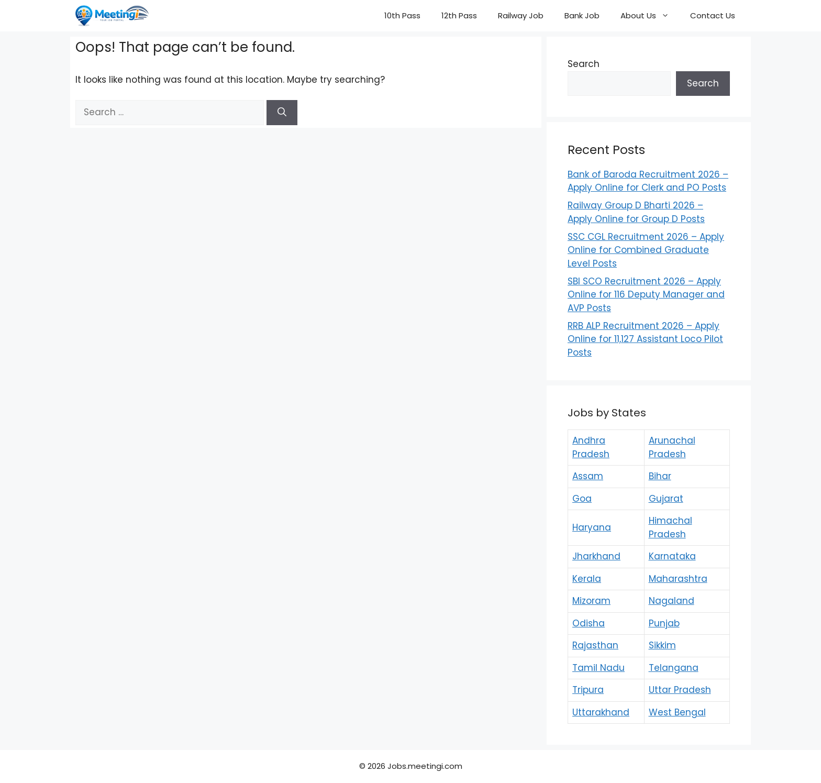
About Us (650, 15)
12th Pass (459, 15)
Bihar (660, 476)
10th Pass (402, 15)
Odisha (588, 623)
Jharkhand (596, 556)
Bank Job (582, 15)
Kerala (586, 578)
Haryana (591, 527)
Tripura (588, 689)
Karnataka (672, 556)
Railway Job (520, 15)
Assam (587, 476)
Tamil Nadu (598, 667)
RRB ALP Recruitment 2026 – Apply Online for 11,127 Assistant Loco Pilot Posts (645, 339)
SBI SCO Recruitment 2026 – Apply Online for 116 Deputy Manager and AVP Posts (646, 294)
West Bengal (677, 712)
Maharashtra (678, 578)
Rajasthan (595, 645)
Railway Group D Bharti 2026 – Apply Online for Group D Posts (636, 212)
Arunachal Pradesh (672, 447)
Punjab (664, 623)
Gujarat (666, 498)
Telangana (673, 667)
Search (584, 64)
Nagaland (671, 600)
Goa (582, 498)
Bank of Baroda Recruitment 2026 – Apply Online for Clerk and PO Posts (648, 181)
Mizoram (591, 600)
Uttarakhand (600, 712)
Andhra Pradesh (590, 447)
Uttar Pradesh (680, 689)
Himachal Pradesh (670, 527)
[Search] (282, 112)
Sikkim (662, 645)
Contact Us (712, 15)
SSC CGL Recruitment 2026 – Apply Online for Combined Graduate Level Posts (646, 250)
